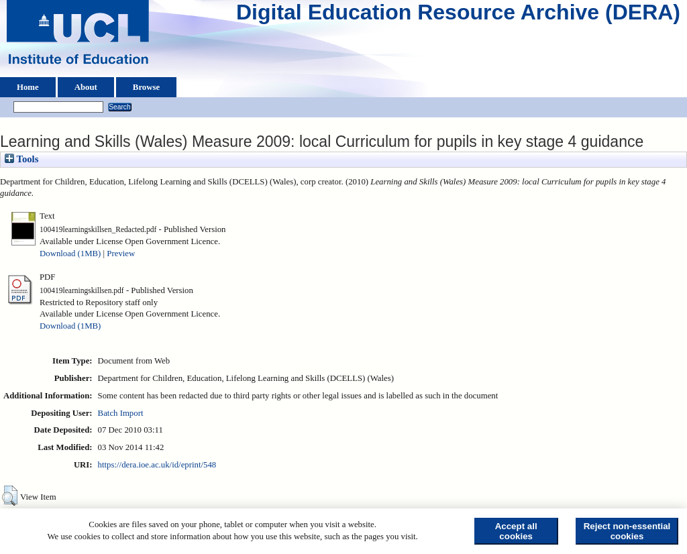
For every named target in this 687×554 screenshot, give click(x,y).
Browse (146, 87)
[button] (9, 496)
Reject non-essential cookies (627, 531)
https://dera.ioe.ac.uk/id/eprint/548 (157, 464)
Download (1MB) (70, 253)
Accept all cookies (516, 531)
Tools (21, 159)
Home (28, 87)
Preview (121, 253)
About (85, 87)
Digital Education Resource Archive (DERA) (458, 15)
